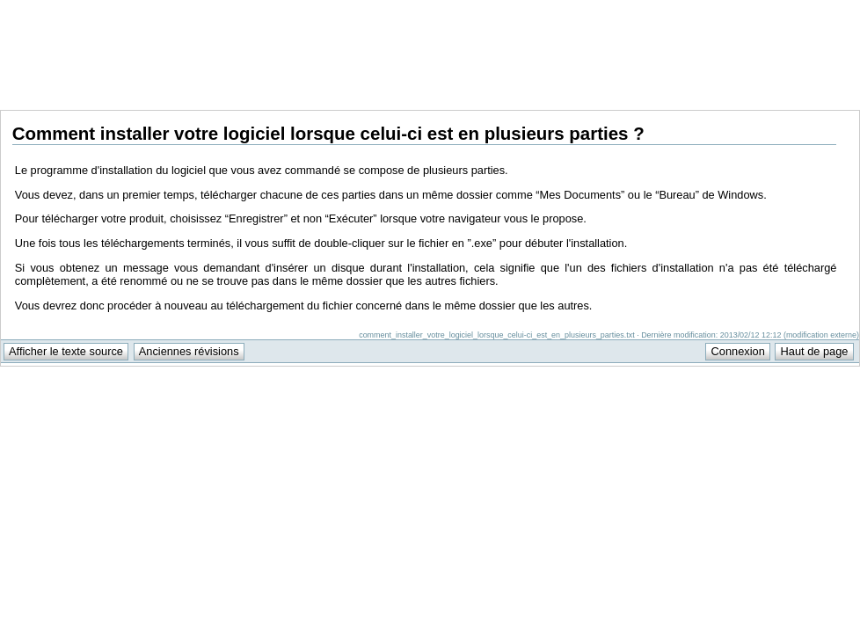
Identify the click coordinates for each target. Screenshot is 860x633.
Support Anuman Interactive (767, 10)
